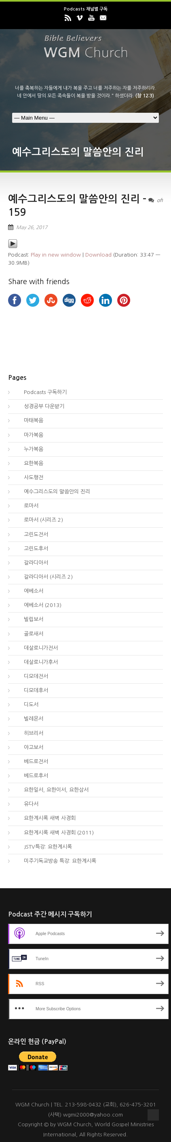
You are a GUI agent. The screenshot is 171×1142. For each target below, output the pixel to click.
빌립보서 (28, 619)
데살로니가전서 (36, 648)
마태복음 (28, 420)
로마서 (26, 505)
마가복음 (28, 435)
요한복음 (28, 463)
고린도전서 (31, 534)
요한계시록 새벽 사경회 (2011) (54, 832)
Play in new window (56, 254)
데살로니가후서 (36, 662)
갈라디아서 (31, 562)
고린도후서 (31, 548)
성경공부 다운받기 (39, 406)
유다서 (26, 804)
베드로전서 (31, 761)
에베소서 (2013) (37, 605)
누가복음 (28, 449)
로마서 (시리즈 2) (38, 520)
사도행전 (28, 477)
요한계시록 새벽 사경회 (45, 818)
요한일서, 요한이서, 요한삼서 (51, 789)
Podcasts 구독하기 (40, 392)
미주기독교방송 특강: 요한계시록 (55, 861)
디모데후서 (31, 690)
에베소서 (28, 591)
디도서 (26, 704)
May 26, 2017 (31, 227)
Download (98, 254)
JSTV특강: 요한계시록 (43, 846)
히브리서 (28, 733)
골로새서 (28, 633)
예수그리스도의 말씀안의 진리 (52, 491)
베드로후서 (31, 775)
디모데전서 (31, 676)
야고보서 (28, 747)
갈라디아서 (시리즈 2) (43, 576)
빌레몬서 (28, 718)
